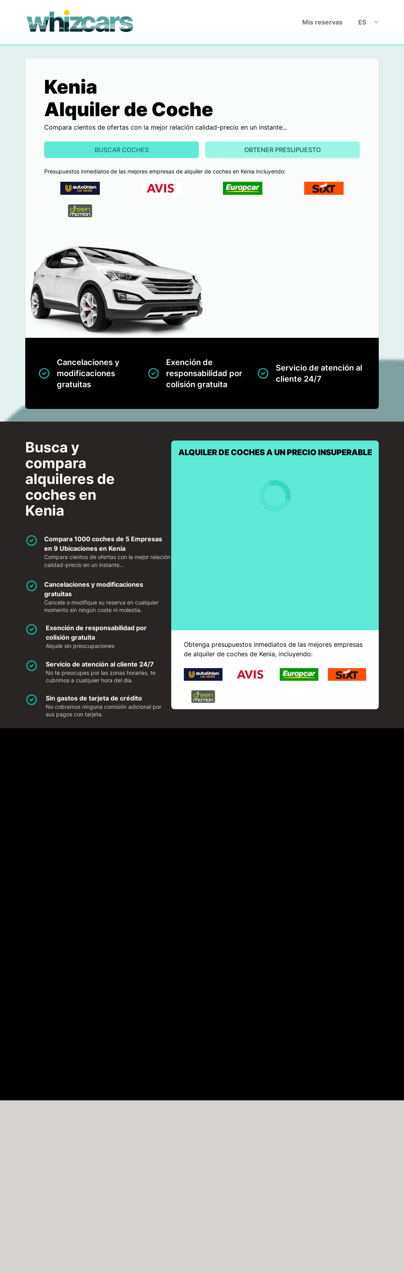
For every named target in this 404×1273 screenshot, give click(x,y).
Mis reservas (322, 22)
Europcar (257, 792)
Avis (159, 792)
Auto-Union (82, 792)
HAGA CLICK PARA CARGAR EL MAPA (90, 939)
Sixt (69, 837)
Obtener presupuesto (282, 150)
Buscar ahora (360, 1165)
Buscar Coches (122, 150)
